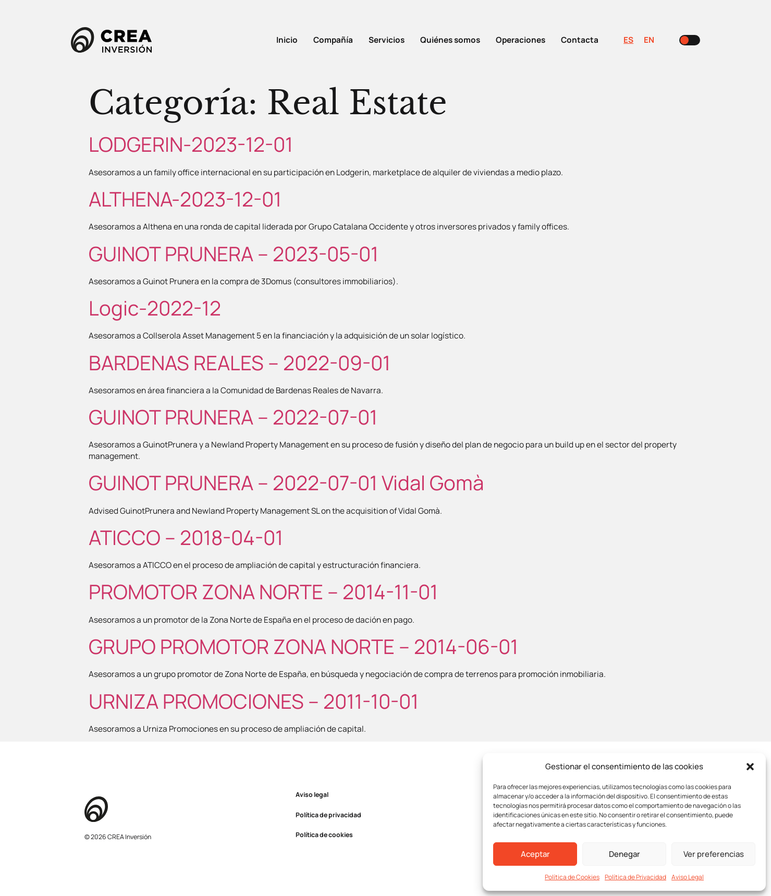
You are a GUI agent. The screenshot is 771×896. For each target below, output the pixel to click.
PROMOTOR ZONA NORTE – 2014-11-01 (263, 592)
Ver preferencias (713, 854)
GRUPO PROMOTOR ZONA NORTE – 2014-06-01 (303, 646)
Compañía (333, 39)
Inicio (287, 39)
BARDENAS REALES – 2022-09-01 (239, 363)
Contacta (579, 39)
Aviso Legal (687, 877)
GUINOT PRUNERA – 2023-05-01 (233, 254)
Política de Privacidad (635, 877)
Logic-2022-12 (155, 308)
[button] (750, 766)
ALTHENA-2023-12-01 (185, 199)
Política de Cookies (572, 877)
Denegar (624, 854)
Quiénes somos (450, 39)
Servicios (387, 39)
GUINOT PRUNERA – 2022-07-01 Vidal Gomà (286, 483)
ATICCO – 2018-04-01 (186, 537)
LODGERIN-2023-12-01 (191, 144)
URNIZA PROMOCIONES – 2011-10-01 (254, 701)
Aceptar (535, 854)
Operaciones (520, 39)
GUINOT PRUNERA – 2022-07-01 (233, 417)
